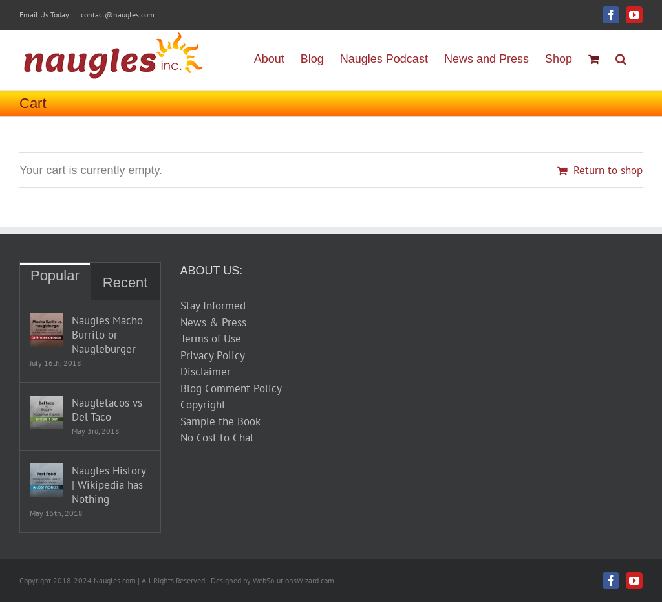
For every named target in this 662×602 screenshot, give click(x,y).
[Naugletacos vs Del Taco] (46, 412)
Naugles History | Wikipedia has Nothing (108, 484)
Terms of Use (210, 338)
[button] (620, 57)
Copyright (203, 404)
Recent (125, 282)
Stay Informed (213, 305)
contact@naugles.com (118, 14)
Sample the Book (220, 421)
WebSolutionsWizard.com (293, 580)
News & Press (213, 322)
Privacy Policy (212, 355)
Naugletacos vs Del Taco (107, 410)
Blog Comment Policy (231, 388)
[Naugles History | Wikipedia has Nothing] (46, 480)
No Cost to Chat (217, 437)
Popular (55, 275)
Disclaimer (205, 371)
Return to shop (608, 170)
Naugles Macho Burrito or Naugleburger (107, 334)
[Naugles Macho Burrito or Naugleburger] (46, 330)
